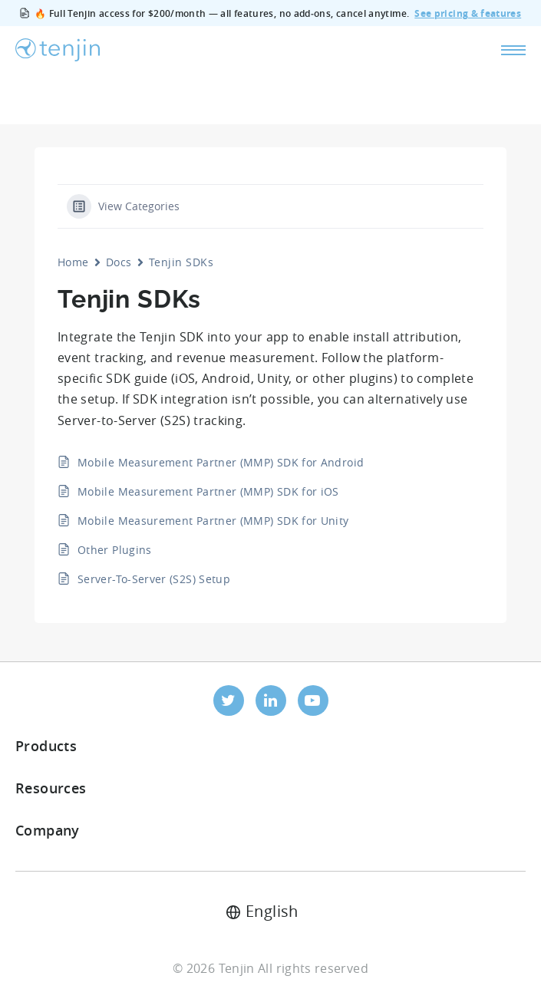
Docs (119, 262)
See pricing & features (467, 13)
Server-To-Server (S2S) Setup (154, 579)
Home (73, 262)
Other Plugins (115, 549)
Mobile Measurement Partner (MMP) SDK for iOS (208, 491)
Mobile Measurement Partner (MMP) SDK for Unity (213, 520)
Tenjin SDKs (181, 262)
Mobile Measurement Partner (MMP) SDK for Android (221, 462)
